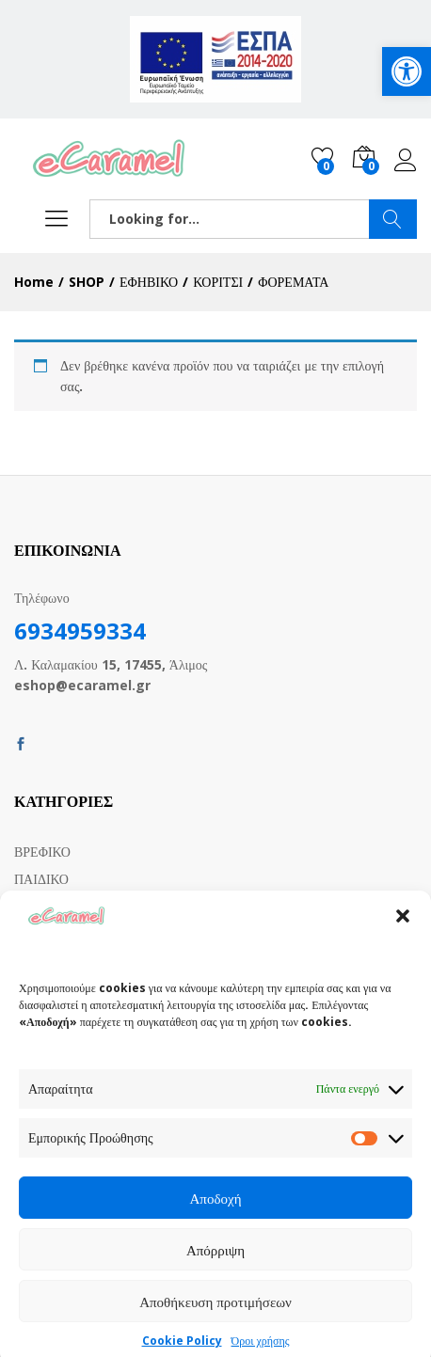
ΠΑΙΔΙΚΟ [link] (41, 879)
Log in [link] (405, 161)
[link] (406, 71)
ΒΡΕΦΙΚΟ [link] (42, 851)
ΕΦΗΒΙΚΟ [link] (43, 905)
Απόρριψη (215, 1265)
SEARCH (393, 219)
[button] (402, 932)
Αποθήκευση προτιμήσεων (215, 1317)
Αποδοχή (216, 1214)
